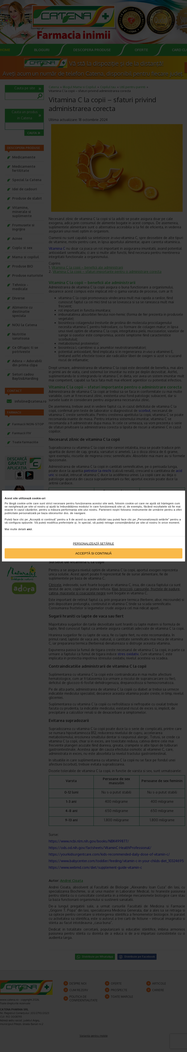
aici (29, 528)
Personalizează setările (93, 543)
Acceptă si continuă (93, 553)
